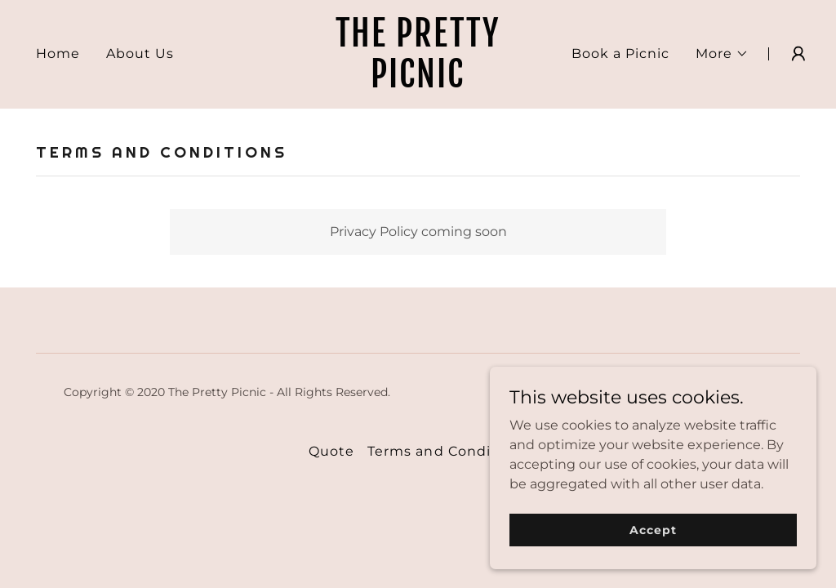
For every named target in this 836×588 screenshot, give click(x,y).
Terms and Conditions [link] (447, 451)
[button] (722, 54)
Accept (652, 529)
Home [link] (58, 53)
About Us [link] (140, 53)
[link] (418, 83)
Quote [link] (331, 451)
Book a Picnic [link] (620, 53)
